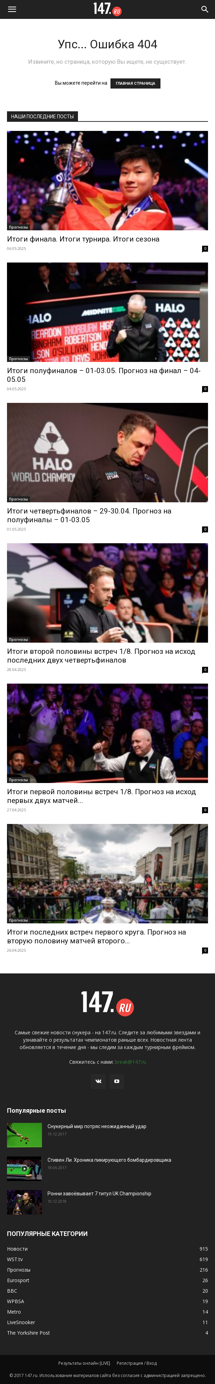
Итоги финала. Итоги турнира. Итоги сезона (83, 239)
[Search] (205, 9)
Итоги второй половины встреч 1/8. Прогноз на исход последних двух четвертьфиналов (101, 655)
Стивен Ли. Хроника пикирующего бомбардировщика (109, 1160)
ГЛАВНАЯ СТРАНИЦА (135, 83)
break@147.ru (130, 1061)
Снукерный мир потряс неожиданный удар (97, 1126)
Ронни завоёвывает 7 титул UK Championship (99, 1193)
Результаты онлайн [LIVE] (84, 1363)
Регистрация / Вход (137, 1363)
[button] (12, 9)
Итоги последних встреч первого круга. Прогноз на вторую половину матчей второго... (96, 936)
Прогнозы (18, 227)
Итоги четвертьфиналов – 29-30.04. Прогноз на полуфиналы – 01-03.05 (89, 515)
